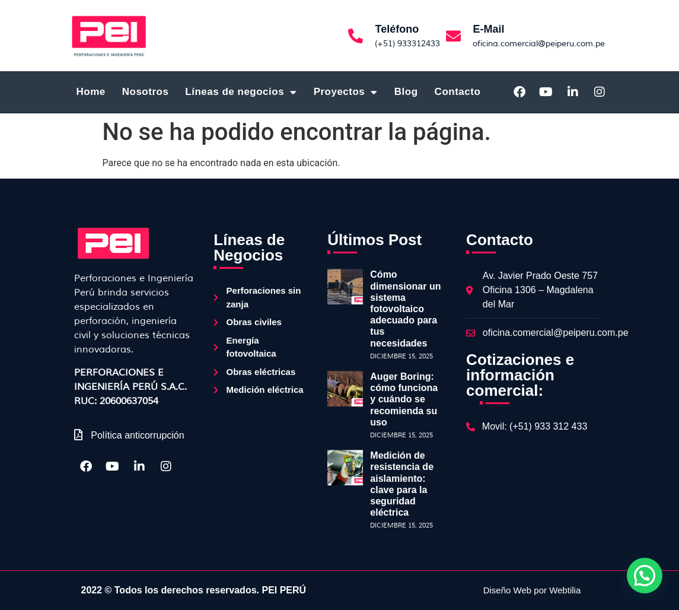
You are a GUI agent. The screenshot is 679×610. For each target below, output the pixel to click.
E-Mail (488, 29)
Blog (406, 91)
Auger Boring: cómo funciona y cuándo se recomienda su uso (404, 399)
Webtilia (565, 590)
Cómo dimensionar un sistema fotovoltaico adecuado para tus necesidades (405, 308)
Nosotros (145, 91)
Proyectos (346, 92)
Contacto (458, 91)
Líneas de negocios (241, 92)
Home (91, 91)
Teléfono (397, 29)
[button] (644, 575)
